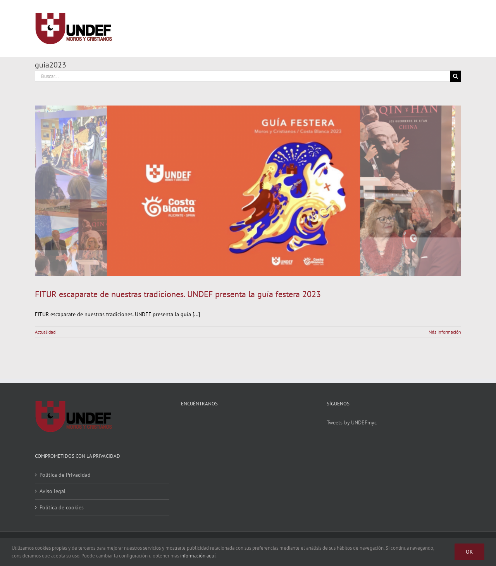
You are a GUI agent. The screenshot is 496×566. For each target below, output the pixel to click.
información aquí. (198, 555)
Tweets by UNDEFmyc (352, 422)
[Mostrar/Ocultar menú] (455, 28)
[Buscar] (455, 76)
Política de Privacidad (65, 474)
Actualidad (45, 332)
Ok (469, 551)
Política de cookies (62, 507)
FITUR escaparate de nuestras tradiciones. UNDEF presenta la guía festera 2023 (178, 294)
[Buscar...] (242, 76)
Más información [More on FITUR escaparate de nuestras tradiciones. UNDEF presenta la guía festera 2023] (445, 332)
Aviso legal (52, 491)
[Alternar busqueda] (427, 28)
